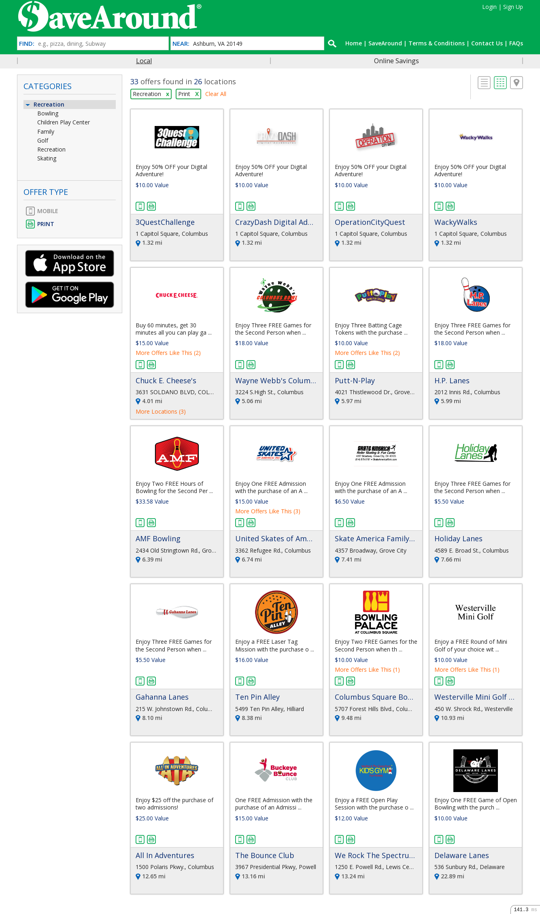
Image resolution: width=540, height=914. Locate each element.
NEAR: (180, 44)
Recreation (44, 104)
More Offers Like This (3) (267, 511)
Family (45, 131)
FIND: (26, 44)
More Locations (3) (161, 411)
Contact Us (487, 43)
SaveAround (385, 43)
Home (353, 43)
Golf (42, 140)
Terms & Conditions (436, 43)
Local (144, 61)
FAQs (516, 43)
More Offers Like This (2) (168, 353)
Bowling (47, 113)
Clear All (215, 94)
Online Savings (396, 61)
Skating (46, 158)
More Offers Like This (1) (367, 669)
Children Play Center (63, 122)
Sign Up (513, 7)
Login (489, 7)
